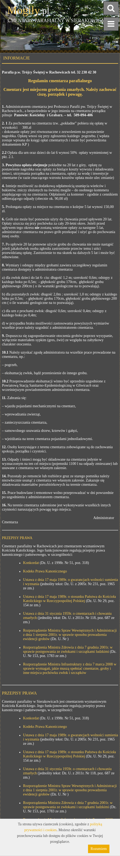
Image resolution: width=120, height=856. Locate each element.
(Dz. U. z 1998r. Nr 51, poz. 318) (56, 563)
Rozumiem (99, 849)
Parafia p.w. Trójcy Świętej (23, 72)
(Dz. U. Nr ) (59, 639)
